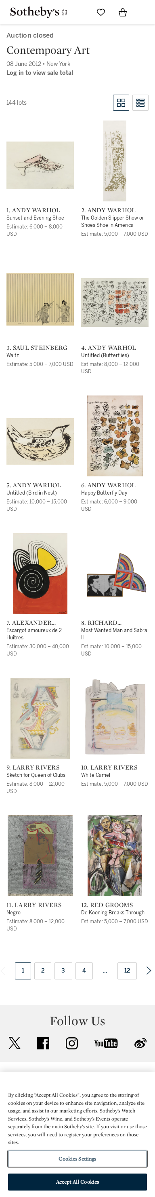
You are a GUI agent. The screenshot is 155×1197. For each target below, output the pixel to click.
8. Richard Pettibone (99, 623)
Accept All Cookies (77, 1181)
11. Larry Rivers (33, 905)
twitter (14, 1043)
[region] (77, 1134)
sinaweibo (140, 1043)
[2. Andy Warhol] (114, 161)
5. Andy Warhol (33, 485)
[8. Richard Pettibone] (115, 575)
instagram (72, 1043)
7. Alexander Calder (29, 623)
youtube (106, 1043)
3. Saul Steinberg (36, 348)
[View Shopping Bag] (123, 12)
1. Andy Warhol (33, 210)
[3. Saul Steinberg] (40, 299)
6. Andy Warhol (108, 485)
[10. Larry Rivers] (115, 718)
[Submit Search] (79, 12)
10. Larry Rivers (109, 767)
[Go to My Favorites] (101, 12)
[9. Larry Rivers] (40, 718)
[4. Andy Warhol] (115, 302)
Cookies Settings (77, 1158)
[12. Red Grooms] (115, 855)
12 (127, 970)
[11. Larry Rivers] (40, 855)
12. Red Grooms (107, 905)
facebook (43, 1043)
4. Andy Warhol (108, 348)
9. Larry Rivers (32, 767)
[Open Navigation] (144, 12)
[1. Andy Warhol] (40, 165)
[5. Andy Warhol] (40, 441)
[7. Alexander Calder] (40, 573)
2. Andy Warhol (108, 210)
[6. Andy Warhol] (115, 435)
